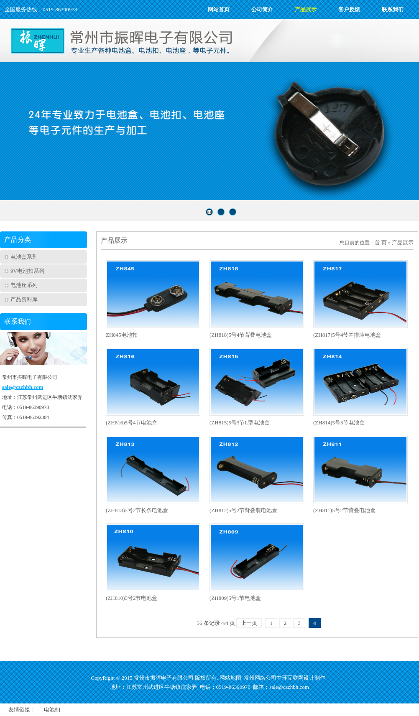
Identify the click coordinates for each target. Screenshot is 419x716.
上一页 (249, 623)
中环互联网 (290, 678)
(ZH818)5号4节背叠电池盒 (241, 335)
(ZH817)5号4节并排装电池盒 (347, 335)
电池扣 (52, 709)
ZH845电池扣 (122, 335)
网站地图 (230, 678)
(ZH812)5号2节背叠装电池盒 (244, 510)
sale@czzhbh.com (22, 387)
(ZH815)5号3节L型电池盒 (240, 422)
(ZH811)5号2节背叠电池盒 (344, 510)
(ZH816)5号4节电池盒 (132, 422)
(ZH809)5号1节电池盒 (235, 598)
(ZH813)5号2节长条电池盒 (137, 510)
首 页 (381, 242)
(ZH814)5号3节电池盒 (339, 422)
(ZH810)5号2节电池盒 (132, 598)
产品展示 (403, 242)
